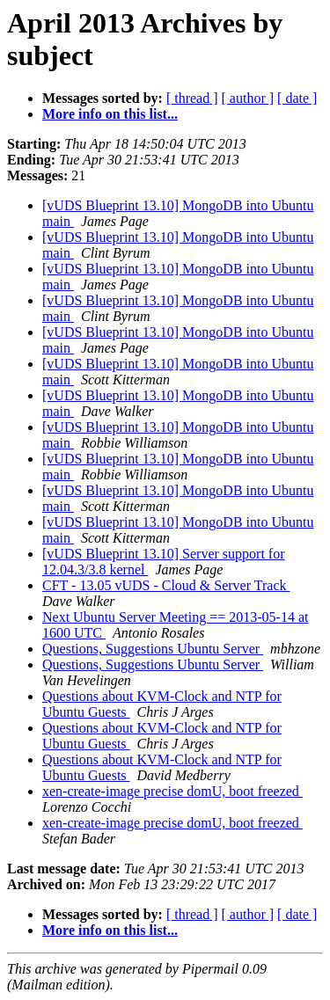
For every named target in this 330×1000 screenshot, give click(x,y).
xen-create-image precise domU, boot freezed (172, 791)
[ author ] (248, 98)
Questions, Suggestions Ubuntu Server (152, 648)
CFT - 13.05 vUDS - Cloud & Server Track (166, 585)
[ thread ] (192, 98)
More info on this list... (110, 113)
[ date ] (297, 98)
